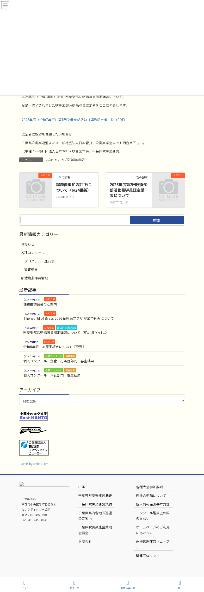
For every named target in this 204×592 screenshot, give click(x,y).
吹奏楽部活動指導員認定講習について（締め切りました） (67, 332)
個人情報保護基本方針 (153, 504)
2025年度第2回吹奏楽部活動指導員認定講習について (129, 190)
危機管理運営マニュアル (153, 544)
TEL (180, 585)
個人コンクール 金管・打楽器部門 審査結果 (58, 360)
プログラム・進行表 (39, 261)
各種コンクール (32, 252)
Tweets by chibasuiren (34, 464)
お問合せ (85, 541)
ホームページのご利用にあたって (153, 530)
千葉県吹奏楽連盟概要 (95, 495)
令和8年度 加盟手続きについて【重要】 (54, 346)
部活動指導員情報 (73, 159)
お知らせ (52, 159)
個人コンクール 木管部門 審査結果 (51, 375)
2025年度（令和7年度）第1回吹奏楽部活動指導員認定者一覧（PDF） (74, 119)
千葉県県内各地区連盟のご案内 (95, 515)
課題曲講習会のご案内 (40, 304)
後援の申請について (151, 495)
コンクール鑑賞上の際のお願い (153, 515)
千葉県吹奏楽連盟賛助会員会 (95, 530)
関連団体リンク (148, 555)
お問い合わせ (128, 585)
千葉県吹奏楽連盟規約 (95, 504)
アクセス (74, 585)
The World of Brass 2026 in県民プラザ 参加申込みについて (68, 318)
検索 (157, 220)
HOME (82, 486)
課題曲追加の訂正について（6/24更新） (73, 187)
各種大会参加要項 (149, 486)
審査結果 (31, 269)
